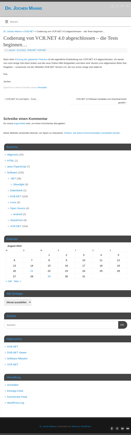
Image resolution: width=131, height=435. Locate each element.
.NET (13, 178)
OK (121, 324)
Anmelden (13, 384)
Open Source (17, 208)
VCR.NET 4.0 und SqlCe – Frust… (21, 99)
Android (17, 214)
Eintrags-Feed (15, 390)
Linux (13, 202)
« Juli (9, 281)
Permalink (42, 87)
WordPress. (86, 426)
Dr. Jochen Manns (23, 8)
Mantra (75, 426)
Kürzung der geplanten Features (31, 59)
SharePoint (16, 220)
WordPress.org (15, 402)
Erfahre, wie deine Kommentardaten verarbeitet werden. (92, 133)
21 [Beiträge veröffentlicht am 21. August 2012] (31, 270)
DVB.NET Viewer (17, 352)
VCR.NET (41, 50)
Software (12, 172)
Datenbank (16, 190)
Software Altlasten (17, 358)
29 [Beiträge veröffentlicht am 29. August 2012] (49, 276)
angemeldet (20, 123)
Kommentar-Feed (17, 396)
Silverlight (18, 184)
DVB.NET (29, 31)
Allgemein (12, 154)
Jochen (12, 50)
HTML (10, 160)
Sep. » (17, 281)
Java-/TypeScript (16, 166)
